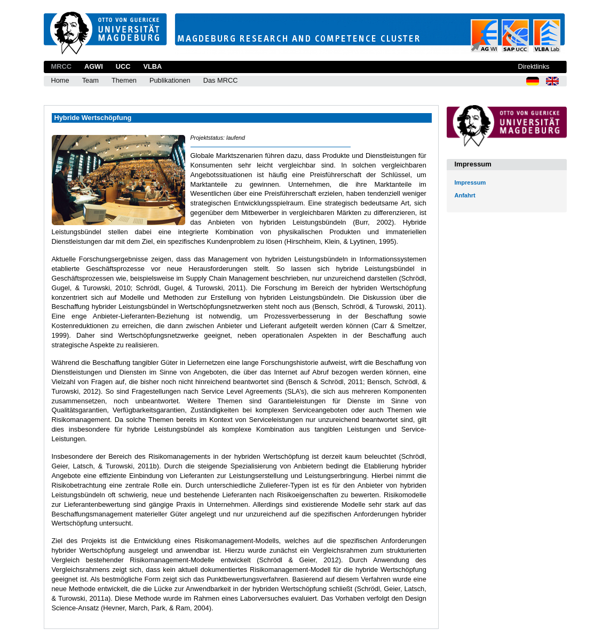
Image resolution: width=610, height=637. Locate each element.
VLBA (152, 66)
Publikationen (170, 80)
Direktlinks (533, 66)
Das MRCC (220, 80)
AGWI (93, 66)
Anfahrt (465, 195)
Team (90, 80)
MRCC (61, 66)
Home (60, 80)
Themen (124, 80)
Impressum (470, 182)
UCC (123, 66)
